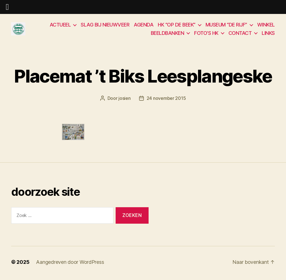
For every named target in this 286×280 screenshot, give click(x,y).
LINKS (268, 34)
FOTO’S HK (206, 34)
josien (124, 100)
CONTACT (240, 34)
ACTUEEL (60, 26)
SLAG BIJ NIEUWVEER (105, 26)
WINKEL (266, 26)
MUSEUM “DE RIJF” (226, 26)
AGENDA (143, 26)
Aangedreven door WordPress (70, 264)
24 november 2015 (166, 100)
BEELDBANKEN (167, 34)
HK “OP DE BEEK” (177, 26)
